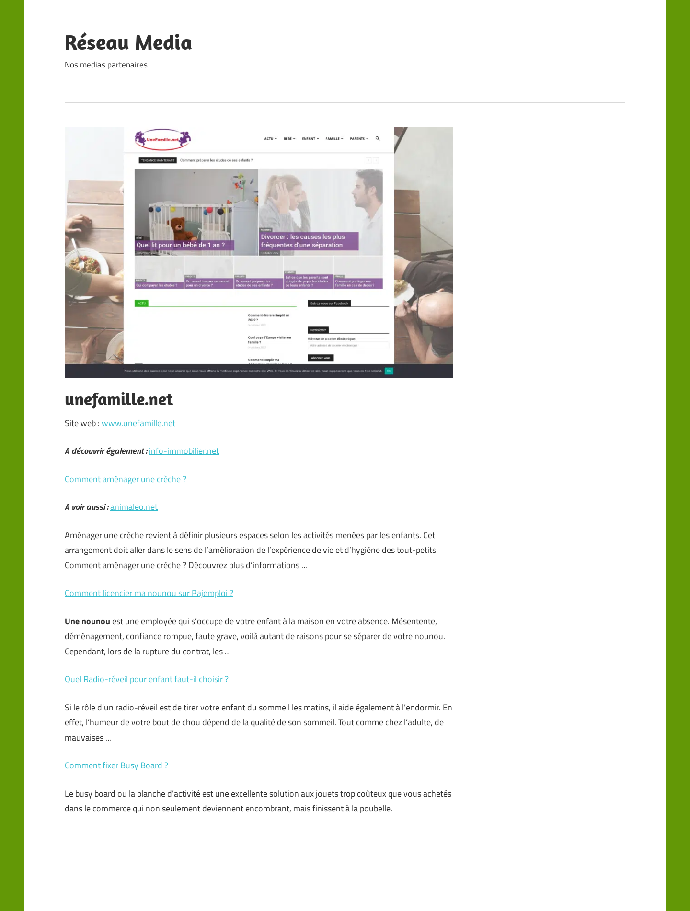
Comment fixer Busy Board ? (116, 765)
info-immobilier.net (184, 450)
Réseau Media (128, 42)
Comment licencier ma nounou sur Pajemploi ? (149, 592)
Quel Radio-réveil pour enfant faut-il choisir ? (147, 679)
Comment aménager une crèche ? (125, 478)
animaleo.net (134, 506)
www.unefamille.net (138, 422)
